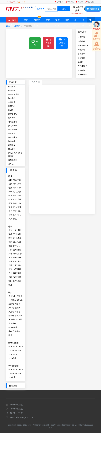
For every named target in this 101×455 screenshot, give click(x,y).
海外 (10, 285)
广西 (10, 250)
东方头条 (18, 316)
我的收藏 (89, 2)
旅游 (19, 199)
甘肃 (15, 246)
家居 (15, 199)
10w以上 (12, 377)
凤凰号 (11, 312)
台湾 (15, 281)
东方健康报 (82, 66)
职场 (15, 219)
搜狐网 (17, 308)
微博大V (67, 21)
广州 (15, 234)
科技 (19, 180)
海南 (19, 250)
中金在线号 (13, 327)
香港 (19, 277)
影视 (15, 195)
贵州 (15, 250)
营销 (10, 207)
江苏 (10, 261)
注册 (23, 2)
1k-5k (15, 346)
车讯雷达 (11, 149)
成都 (19, 238)
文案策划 (47, 21)
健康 (15, 203)
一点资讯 (12, 300)
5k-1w (20, 346)
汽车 (15, 188)
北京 (10, 230)
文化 (15, 192)
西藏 (15, 273)
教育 (10, 199)
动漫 (15, 215)
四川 (10, 273)
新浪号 (11, 304)
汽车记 (11, 164)
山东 (10, 269)
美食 (10, 192)
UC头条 (20, 300)
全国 (19, 281)
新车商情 (81, 70)
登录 (18, 2)
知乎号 (11, 316)
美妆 (19, 184)
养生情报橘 (12, 129)
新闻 (10, 180)
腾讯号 (11, 308)
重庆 (10, 234)
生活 (19, 188)
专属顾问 (90, 6)
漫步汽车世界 (83, 45)
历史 (10, 211)
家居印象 (11, 145)
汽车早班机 (12, 160)
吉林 (19, 257)
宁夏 (15, 265)
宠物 (15, 207)
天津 (19, 230)
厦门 (15, 238)
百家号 (19, 296)
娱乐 (19, 211)
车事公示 (81, 54)
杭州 (10, 238)
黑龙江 (20, 254)
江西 (15, 261)
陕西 (19, 269)
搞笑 (19, 192)
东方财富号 (13, 319)
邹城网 (80, 62)
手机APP (11, 2)
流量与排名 (12, 137)
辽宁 (19, 261)
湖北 (10, 257)
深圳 (19, 234)
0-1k (10, 346)
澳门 (10, 281)
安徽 (19, 242)
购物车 (79, 2)
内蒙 (10, 265)
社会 (19, 215)
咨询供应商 (61, 42)
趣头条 (17, 331)
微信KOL (57, 21)
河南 (15, 254)
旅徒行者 (81, 41)
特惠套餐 (37, 20)
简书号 (17, 312)
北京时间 (12, 323)
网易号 (17, 304)
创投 (83, 21)
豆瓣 (20, 319)
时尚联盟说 (82, 74)
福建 (10, 246)
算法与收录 (12, 126)
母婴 (10, 188)
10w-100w (13, 354)
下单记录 (69, 2)
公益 (10, 215)
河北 (10, 254)
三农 (15, 211)
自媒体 (90, 21)
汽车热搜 (11, 141)
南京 (10, 242)
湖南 (15, 257)
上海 (15, 230)
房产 (10, 219)
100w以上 (12, 358)
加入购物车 (48, 42)
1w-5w (11, 350)
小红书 (75, 21)
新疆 (19, 273)
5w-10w (18, 350)
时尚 (15, 184)
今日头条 (12, 296)
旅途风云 (81, 50)
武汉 (15, 242)
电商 (10, 184)
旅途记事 (81, 37)
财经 (15, 180)
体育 (10, 203)
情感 (10, 195)
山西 (15, 269)
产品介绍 (35, 82)
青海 (19, 265)
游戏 (19, 195)
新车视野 (81, 58)
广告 (19, 203)
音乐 (19, 207)
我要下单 (58, 2)
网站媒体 (26, 21)
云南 (10, 277)
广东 (19, 246)
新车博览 (11, 133)
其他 (10, 335)
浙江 (15, 277)
